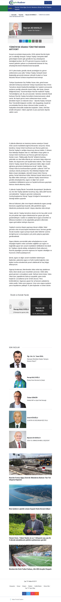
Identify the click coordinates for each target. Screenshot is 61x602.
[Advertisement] (30, 128)
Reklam (30, 586)
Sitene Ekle (47, 586)
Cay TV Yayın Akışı (30, 588)
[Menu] (46, 2)
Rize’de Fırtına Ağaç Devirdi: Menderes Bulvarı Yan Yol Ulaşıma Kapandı (33, 8)
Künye (18, 586)
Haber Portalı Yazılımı (17, 599)
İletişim (24, 586)
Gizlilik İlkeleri (38, 586)
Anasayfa (12, 586)
